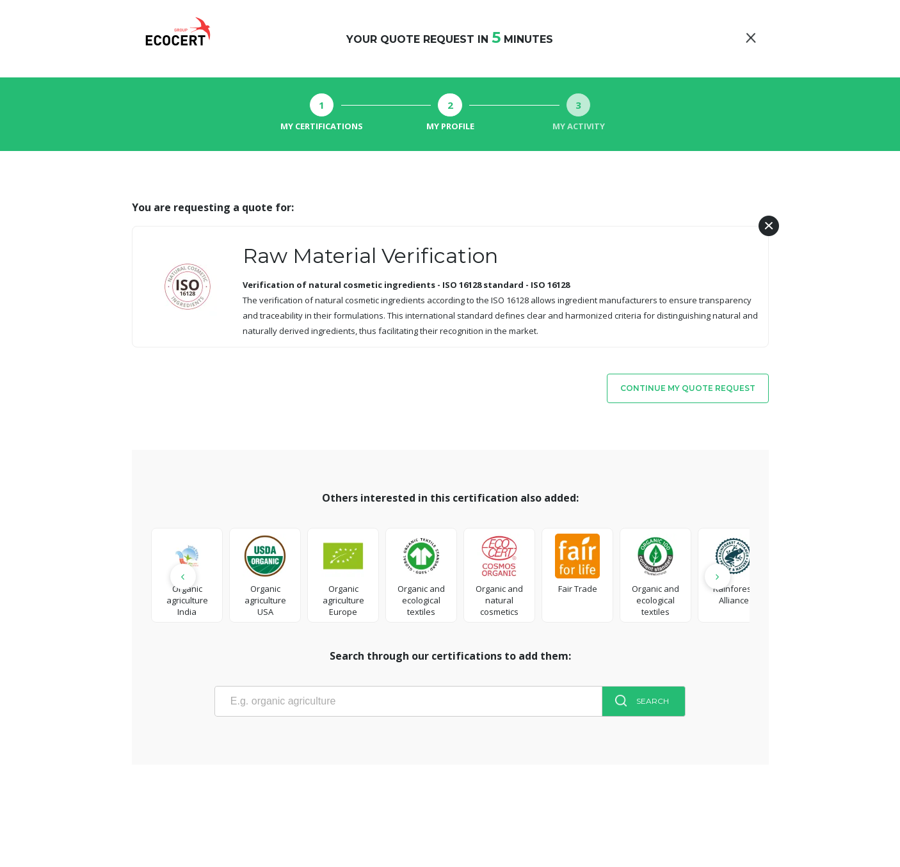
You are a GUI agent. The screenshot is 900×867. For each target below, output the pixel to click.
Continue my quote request (687, 388)
